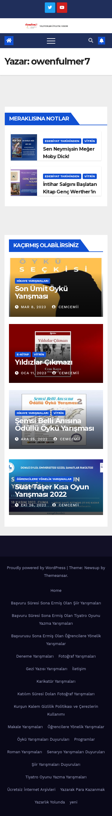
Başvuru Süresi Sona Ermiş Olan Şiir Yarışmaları (56, 603)
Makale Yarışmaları (25, 727)
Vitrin (90, 141)
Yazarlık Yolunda (50, 802)
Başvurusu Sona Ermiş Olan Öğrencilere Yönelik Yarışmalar (56, 640)
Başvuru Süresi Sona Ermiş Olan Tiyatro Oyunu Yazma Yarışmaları (56, 619)
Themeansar (55, 575)
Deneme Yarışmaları (34, 656)
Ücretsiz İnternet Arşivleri (31, 789)
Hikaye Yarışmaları (32, 280)
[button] (90, 40)
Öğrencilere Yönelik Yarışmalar (44, 479)
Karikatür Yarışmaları (55, 681)
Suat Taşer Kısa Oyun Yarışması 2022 (52, 490)
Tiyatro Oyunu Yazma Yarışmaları (56, 777)
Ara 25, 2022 (34, 439)
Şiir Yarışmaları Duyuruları (56, 764)
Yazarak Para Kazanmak (82, 789)
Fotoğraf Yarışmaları (77, 656)
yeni (73, 802)
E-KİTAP (23, 354)
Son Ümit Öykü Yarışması (41, 292)
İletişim (79, 669)
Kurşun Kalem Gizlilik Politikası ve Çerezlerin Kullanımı (56, 710)
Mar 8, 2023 (33, 307)
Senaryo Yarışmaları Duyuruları (76, 752)
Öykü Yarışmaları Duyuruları (43, 739)
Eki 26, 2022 (33, 505)
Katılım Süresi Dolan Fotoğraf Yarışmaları (55, 694)
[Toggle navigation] (51, 41)
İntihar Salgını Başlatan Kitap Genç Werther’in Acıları (70, 191)
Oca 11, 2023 (34, 373)
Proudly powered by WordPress (37, 568)
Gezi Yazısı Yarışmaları (46, 669)
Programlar (84, 739)
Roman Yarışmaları (24, 752)
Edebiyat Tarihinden (62, 141)
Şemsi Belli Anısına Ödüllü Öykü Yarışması (54, 424)
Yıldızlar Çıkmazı (44, 362)
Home (56, 590)
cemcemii (65, 307)
